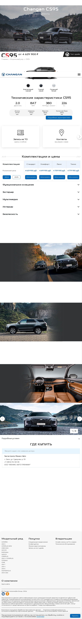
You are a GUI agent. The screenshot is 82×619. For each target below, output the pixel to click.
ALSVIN (4, 550)
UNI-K (3, 568)
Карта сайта (6, 584)
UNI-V (3, 566)
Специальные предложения (38, 542)
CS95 (3, 562)
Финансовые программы (37, 546)
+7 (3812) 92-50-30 (11, 462)
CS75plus (4, 560)
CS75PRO (5, 542)
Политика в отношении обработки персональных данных (21, 610)
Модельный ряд (16, 59)
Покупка (34, 539)
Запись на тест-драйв (36, 548)
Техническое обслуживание (65, 544)
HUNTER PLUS (6, 570)
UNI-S (3, 544)
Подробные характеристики (59, 117)
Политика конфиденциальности (54, 610)
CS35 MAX (5, 548)
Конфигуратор (34, 544)
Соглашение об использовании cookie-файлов (52, 611)
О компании (9, 581)
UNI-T (3, 564)
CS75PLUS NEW (7, 546)
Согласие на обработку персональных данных (17, 611)
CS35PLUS (5, 556)
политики (40, 617)
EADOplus (5, 552)
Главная (5, 59)
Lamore (4, 554)
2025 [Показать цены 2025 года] (16, 177)
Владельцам (64, 539)
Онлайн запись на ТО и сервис (66, 542)
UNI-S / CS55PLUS (7, 558)
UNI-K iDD (5, 572)
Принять (75, 616)
